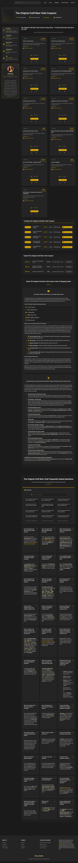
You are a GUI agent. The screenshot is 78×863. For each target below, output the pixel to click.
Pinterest (22, 849)
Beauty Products (43, 845)
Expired (68, 262)
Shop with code (67, 228)
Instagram (23, 847)
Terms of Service (5, 849)
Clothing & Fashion (43, 847)
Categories (56, 2)
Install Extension (58, 17)
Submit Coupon (65, 2)
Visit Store (47, 17)
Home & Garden (43, 849)
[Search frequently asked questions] (48, 496)
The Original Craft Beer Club (48, 541)
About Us (73, 2)
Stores (50, 2)
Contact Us (4, 845)
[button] (30, 532)
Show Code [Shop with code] (34, 58)
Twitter (22, 845)
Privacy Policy (4, 847)
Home (45, 2)
